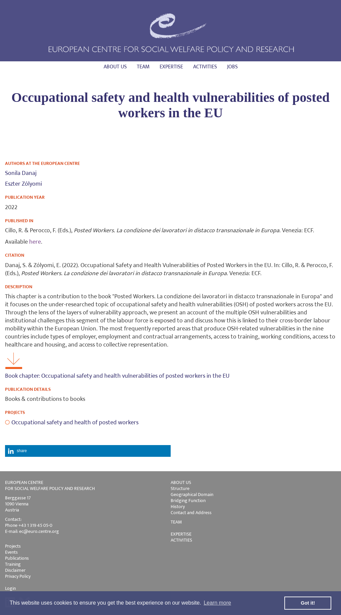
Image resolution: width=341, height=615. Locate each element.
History (178, 506)
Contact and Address (191, 512)
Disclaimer (15, 570)
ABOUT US (181, 482)
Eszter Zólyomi (23, 184)
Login (10, 588)
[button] (88, 451)
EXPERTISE (181, 534)
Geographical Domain (192, 494)
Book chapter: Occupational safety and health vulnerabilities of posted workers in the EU (117, 376)
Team (143, 66)
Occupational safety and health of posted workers (74, 423)
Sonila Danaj (21, 173)
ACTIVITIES (181, 540)
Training (13, 564)
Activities (205, 66)
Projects (13, 546)
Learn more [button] (217, 603)
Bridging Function (188, 500)
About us (115, 66)
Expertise (171, 66)
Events (11, 552)
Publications (17, 558)
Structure (180, 488)
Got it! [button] (308, 603)
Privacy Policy (18, 576)
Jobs (232, 66)
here (35, 242)
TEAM (176, 522)
